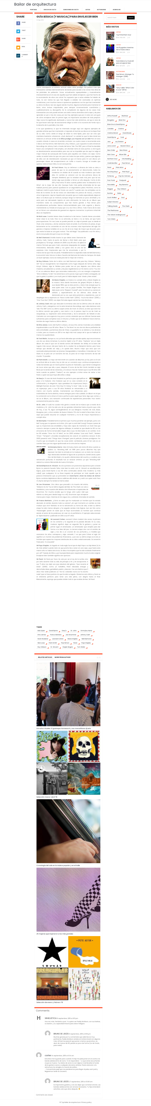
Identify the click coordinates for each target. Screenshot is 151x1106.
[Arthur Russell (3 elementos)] (113, 115)
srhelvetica (51, 1018)
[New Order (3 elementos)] (111, 150)
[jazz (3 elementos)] (109, 141)
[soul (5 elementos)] (123, 197)
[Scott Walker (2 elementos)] (112, 197)
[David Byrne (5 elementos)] (112, 137)
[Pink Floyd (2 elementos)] (126, 171)
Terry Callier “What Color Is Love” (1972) (125, 89)
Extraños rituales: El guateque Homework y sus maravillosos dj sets (63, 728)
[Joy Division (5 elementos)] (120, 141)
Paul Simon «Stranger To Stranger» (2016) (125, 75)
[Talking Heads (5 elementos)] (113, 206)
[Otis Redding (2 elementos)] (127, 158)
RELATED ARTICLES (45, 657)
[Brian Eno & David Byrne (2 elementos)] (116, 124)
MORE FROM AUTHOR (62, 657)
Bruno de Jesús (61, 1033)
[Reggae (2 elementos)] (110, 189)
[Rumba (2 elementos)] (110, 193)
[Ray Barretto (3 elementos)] (124, 184)
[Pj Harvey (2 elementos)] (111, 176)
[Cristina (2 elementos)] (121, 128)
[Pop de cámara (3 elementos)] (125, 176)
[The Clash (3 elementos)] (126, 206)
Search (130, 18)
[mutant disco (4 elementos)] (126, 146)
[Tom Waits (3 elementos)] (112, 219)
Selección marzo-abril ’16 (46, 797)
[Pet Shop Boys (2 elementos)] (113, 171)
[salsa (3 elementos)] (119, 193)
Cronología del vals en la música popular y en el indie (58, 865)
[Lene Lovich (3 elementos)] (112, 146)
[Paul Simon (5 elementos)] (126, 163)
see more (113, 99)
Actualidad (101, 9)
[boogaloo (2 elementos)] (111, 120)
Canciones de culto (71, 9)
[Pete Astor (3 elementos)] (120, 167)
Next (100, 658)
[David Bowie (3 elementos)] (127, 133)
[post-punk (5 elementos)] (111, 180)
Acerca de (116, 9)
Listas (87, 9)
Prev (97, 658)
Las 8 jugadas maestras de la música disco (124, 48)
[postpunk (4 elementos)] (123, 180)
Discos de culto (50, 9)
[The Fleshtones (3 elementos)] (113, 210)
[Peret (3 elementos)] (110, 167)
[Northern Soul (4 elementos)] (113, 158)
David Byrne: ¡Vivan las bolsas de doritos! (85, 476)
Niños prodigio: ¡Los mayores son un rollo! (76, 139)
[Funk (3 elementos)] (122, 137)
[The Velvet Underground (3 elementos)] (117, 214)
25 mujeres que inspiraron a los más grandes (54, 934)
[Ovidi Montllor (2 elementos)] (113, 163)
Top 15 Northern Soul (123, 35)
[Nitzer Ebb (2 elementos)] (123, 154)
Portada (33, 9)
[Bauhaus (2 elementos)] (125, 115)
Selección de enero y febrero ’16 (49, 1002)
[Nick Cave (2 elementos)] (111, 154)
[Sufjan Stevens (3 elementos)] (113, 201)
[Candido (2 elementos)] (111, 128)
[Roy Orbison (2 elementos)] (122, 189)
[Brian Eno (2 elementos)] (123, 120)
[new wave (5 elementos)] (124, 150)
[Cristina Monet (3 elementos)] (113, 133)
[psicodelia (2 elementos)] (111, 184)
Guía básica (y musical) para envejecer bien (125, 62)
